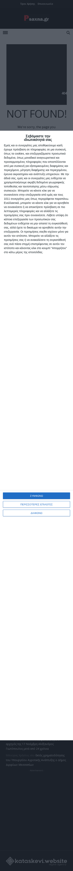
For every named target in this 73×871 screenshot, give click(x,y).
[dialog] (36, 435)
